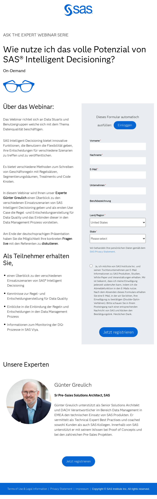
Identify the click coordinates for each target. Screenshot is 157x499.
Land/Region (97, 215)
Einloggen (125, 125)
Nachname (96, 154)
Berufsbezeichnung (100, 200)
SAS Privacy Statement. (103, 251)
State (93, 231)
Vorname (95, 140)
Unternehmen (98, 185)
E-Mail (94, 169)
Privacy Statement (61, 488)
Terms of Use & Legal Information (27, 488)
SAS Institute (78, 12)
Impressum (82, 488)
